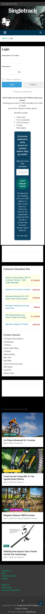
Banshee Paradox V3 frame (16, 324)
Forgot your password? (22, 92)
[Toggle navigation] (5, 32)
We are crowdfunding (11, 590)
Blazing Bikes (9, 354)
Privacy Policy (21, 608)
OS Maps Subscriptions (14, 339)
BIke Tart (7, 357)
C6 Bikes (7, 351)
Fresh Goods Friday (12, 471)
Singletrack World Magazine (29, 605)
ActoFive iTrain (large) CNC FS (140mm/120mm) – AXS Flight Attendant (18, 280)
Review (13, 434)
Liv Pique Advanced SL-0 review (19, 440)
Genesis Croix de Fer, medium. (18, 289)
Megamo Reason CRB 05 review (19, 515)
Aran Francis (32, 518)
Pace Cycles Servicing (13, 364)
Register (33, 84)
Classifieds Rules (9, 576)
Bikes (6, 434)
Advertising (6, 587)
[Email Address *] (22, 172)
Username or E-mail (11, 55)
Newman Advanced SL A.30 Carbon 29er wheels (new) (16, 297)
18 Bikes (7, 345)
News (6, 546)
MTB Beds (8, 367)
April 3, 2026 (8, 482)
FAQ (3, 573)
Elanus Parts (9, 373)
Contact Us (6, 571)
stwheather (18, 443)
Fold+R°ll (7, 370)
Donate (5, 578)
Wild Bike (8, 361)
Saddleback (8, 342)
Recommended (16, 510)
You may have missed (15, 409)
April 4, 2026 (8, 443)
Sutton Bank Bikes (11, 348)
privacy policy (22, 233)
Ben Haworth (19, 482)
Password (7, 66)
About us (5, 585)
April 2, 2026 (8, 518)
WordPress (31, 612)
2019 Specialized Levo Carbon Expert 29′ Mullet (15, 316)
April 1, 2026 (8, 557)
